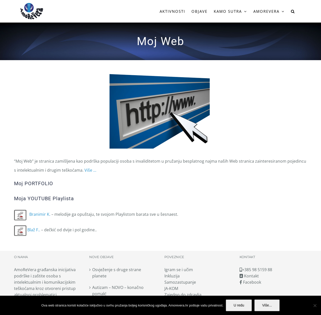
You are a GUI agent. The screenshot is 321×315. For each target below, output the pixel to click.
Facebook (250, 282)
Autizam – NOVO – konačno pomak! (118, 290)
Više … (90, 170)
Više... (267, 305)
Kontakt (249, 276)
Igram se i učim (178, 269)
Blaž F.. (27, 230)
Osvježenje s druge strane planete (116, 273)
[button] (293, 11)
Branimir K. (32, 214)
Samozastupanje (180, 282)
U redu (239, 305)
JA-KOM (171, 288)
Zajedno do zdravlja (182, 294)
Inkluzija (172, 276)
